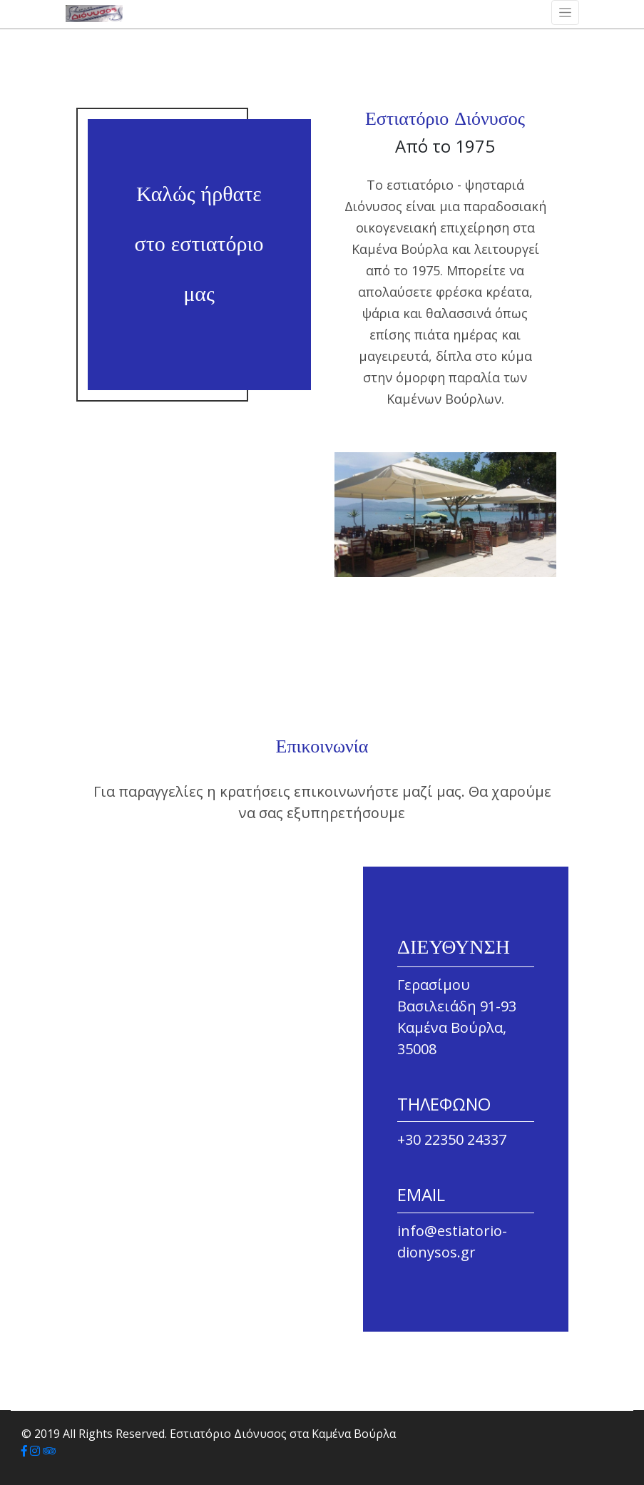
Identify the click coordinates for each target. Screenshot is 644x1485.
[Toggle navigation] (565, 12)
